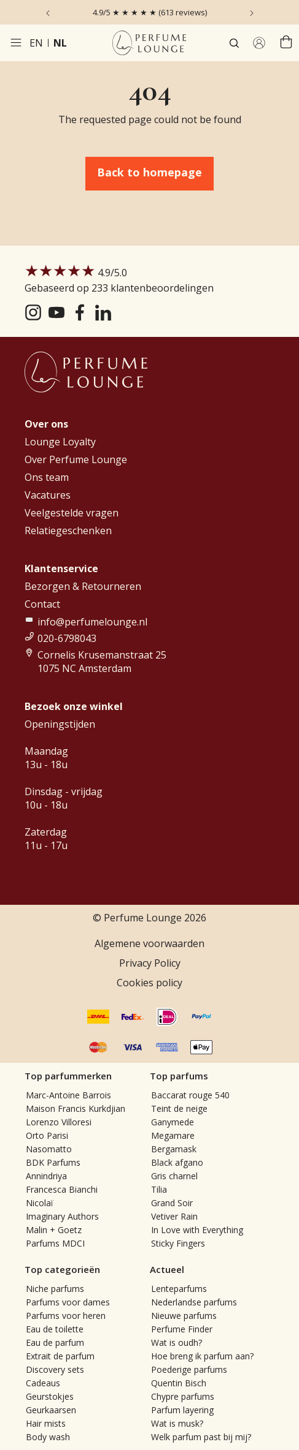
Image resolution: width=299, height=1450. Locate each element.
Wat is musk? (177, 1423)
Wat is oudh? (176, 1342)
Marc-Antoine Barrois (68, 1095)
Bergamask (173, 1149)
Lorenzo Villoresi (58, 1122)
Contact (42, 604)
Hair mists (46, 1423)
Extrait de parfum (60, 1356)
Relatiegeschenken (68, 530)
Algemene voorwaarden (149, 943)
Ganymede (172, 1122)
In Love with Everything (197, 1230)
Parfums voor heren (66, 1315)
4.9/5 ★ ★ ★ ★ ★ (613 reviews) (150, 12)
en (36, 43)
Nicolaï (39, 1203)
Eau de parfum (55, 1342)
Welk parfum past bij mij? (201, 1437)
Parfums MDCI (55, 1243)
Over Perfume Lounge (76, 459)
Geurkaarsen (51, 1410)
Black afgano (177, 1162)
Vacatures (48, 495)
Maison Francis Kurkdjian (75, 1108)
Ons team (47, 477)
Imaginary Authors (62, 1216)
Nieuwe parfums (184, 1315)
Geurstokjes (50, 1396)
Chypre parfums (182, 1396)
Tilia (159, 1189)
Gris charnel (174, 1176)
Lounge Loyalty (60, 441)
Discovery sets (55, 1369)
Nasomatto (49, 1149)
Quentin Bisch (178, 1383)
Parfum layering (182, 1410)
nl (60, 43)
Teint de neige (179, 1108)
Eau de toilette (54, 1329)
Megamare (173, 1135)
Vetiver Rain (174, 1216)
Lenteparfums (179, 1288)
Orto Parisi (47, 1135)
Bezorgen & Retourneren (83, 586)
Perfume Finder (181, 1329)
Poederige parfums (189, 1369)
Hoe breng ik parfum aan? (202, 1356)
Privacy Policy (150, 963)
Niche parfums (55, 1288)
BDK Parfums (53, 1162)
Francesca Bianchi (62, 1189)
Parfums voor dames (68, 1302)
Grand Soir (172, 1203)
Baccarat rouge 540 (190, 1095)
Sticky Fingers (178, 1243)
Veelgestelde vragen (71, 512)
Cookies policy (149, 982)
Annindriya (46, 1176)
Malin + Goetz (54, 1230)
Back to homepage (149, 172)
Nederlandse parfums (194, 1302)
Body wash (48, 1437)
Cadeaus (43, 1383)
